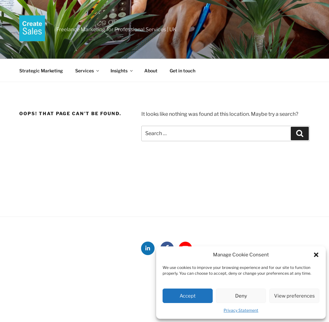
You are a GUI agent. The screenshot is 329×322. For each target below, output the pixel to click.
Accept (188, 296)
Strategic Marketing (41, 70)
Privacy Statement (241, 310)
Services (87, 70)
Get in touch (182, 70)
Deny (241, 296)
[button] (316, 255)
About (150, 70)
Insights (122, 70)
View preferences (294, 296)
